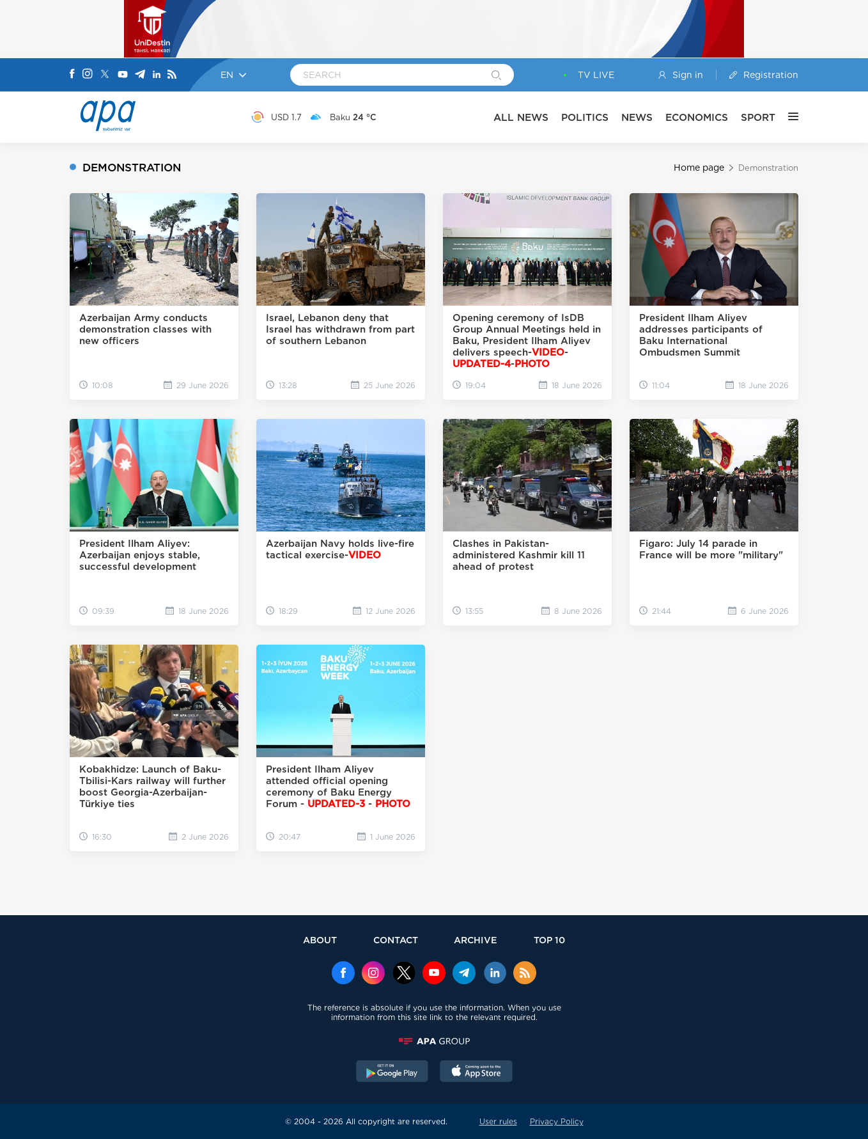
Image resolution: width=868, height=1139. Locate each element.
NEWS (637, 117)
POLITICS (584, 117)
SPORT (758, 117)
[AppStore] (476, 1072)
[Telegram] (140, 75)
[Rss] (171, 75)
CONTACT (395, 939)
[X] (105, 75)
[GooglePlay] (392, 1072)
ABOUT (320, 939)
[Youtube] (123, 75)
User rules (498, 1121)
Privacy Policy (557, 1121)
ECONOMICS (696, 117)
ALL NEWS (520, 117)
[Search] (496, 76)
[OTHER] (786, 117)
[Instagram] (87, 74)
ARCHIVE (475, 939)
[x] (403, 974)
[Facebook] (72, 74)
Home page (699, 167)
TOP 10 (549, 939)
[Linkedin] (156, 75)
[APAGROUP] (434, 1041)
